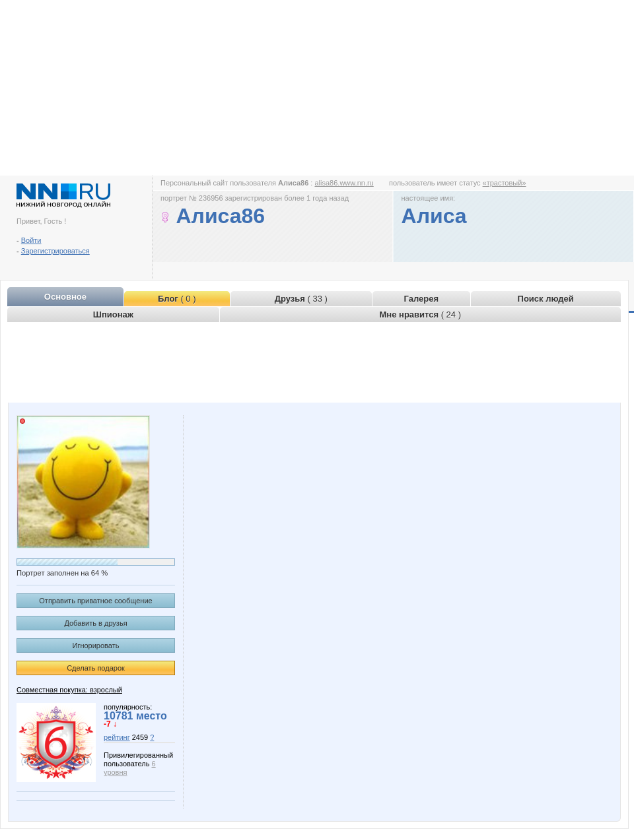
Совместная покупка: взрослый (69, 690)
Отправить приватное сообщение (95, 601)
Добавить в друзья (95, 623)
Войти (31, 240)
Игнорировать (96, 645)
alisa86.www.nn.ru (343, 183)
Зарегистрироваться (55, 251)
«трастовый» (504, 183)
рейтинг (117, 737)
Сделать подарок (96, 668)
